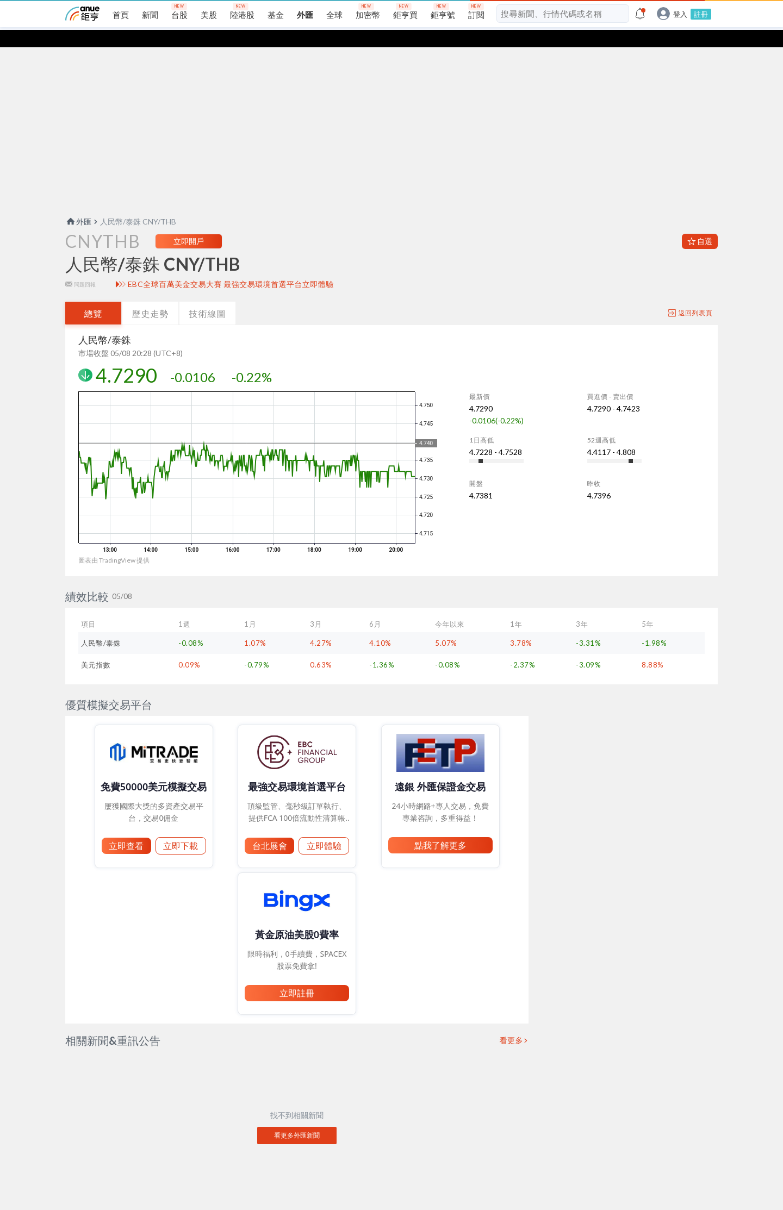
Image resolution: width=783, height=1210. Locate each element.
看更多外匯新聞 (297, 1118)
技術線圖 (207, 296)
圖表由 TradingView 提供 (114, 543)
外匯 (78, 204)
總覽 (93, 296)
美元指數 (95, 647)
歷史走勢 (150, 296)
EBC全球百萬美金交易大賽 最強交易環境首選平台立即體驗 (231, 267)
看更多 (512, 1023)
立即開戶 (188, 223)
